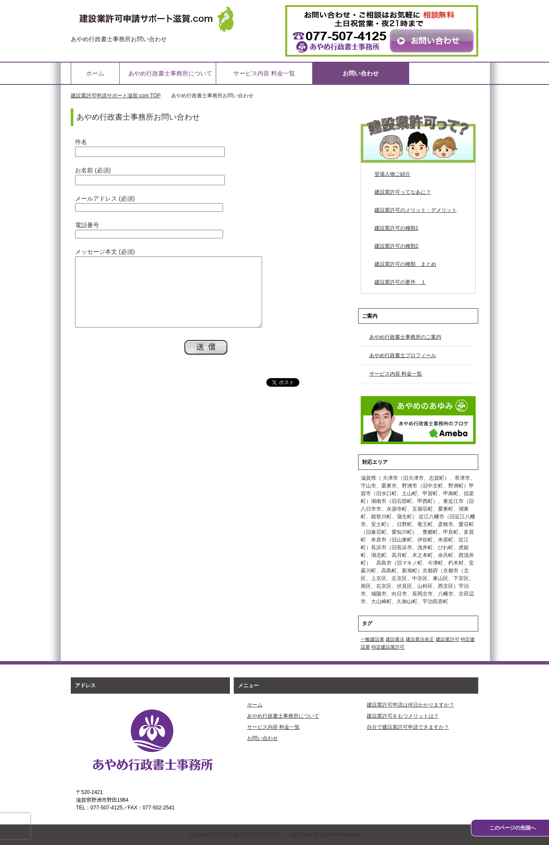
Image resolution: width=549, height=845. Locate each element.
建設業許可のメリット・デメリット (415, 210)
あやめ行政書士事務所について (170, 73)
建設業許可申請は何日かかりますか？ (410, 705)
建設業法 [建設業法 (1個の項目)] (395, 639)
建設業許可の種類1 (396, 228)
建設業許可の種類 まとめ (405, 264)
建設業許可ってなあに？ (402, 192)
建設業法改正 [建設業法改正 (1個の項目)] (420, 639)
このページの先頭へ (512, 828)
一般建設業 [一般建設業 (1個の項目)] (372, 639)
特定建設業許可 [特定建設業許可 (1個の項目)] (387, 647)
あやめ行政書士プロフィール (402, 355)
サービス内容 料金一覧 (264, 73)
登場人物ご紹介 (392, 174)
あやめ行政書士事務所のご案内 (405, 337)
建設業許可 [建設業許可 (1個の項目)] (447, 639)
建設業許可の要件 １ (400, 282)
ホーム (95, 73)
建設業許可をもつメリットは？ (403, 716)
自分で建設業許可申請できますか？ (408, 727)
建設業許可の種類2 (396, 246)
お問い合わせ (361, 73)
